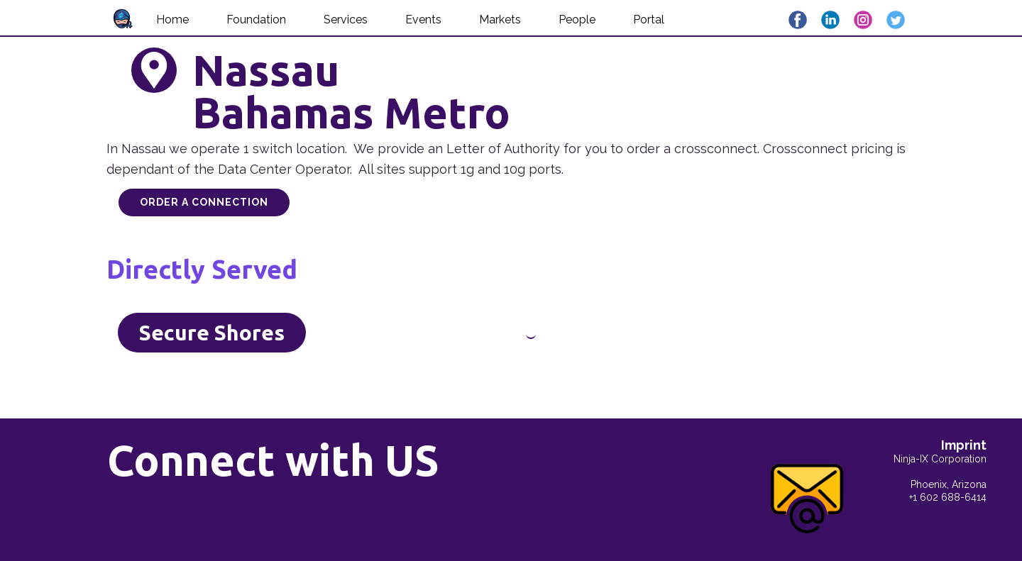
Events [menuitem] (423, 19)
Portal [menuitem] (648, 19)
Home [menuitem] (172, 19)
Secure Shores (212, 333)
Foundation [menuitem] (256, 19)
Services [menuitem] (346, 19)
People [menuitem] (577, 19)
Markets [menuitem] (500, 19)
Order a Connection (204, 202)
